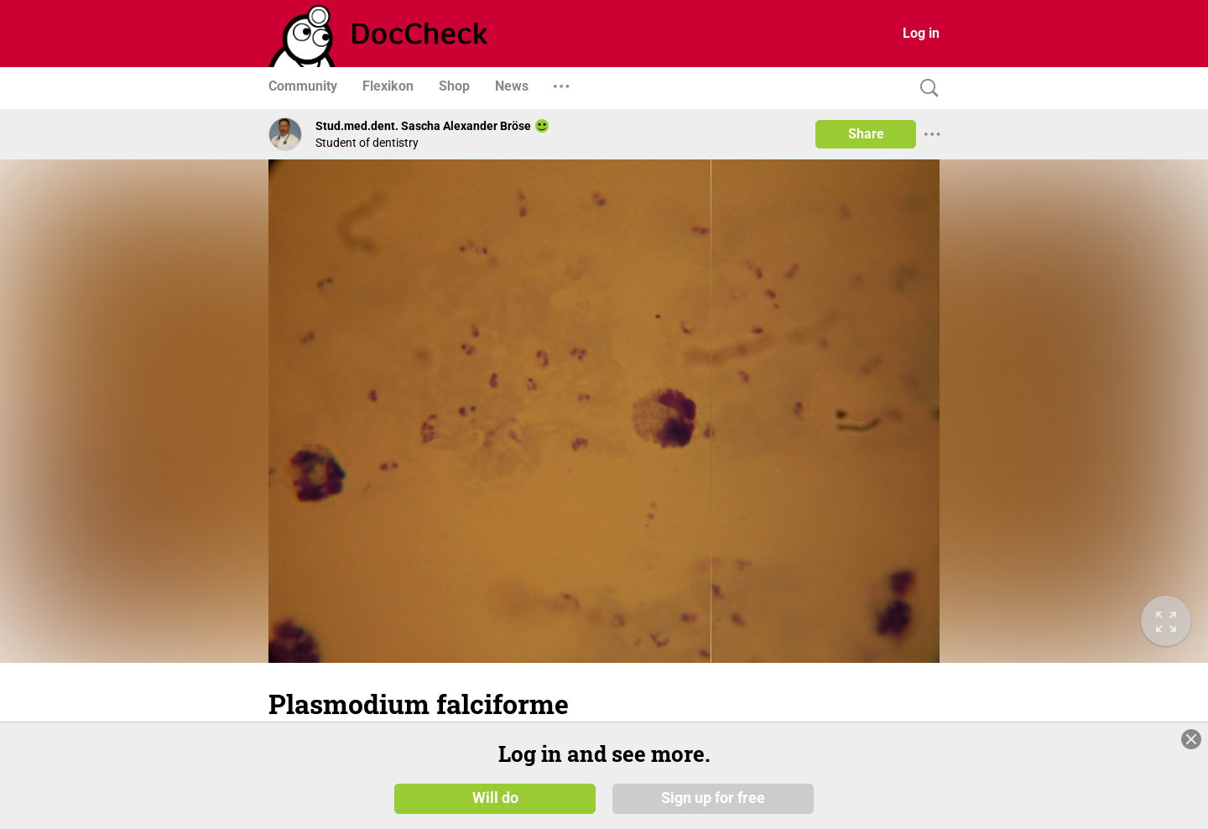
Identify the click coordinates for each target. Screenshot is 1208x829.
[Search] (925, 88)
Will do (495, 797)
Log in (921, 33)
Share (866, 134)
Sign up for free (713, 797)
